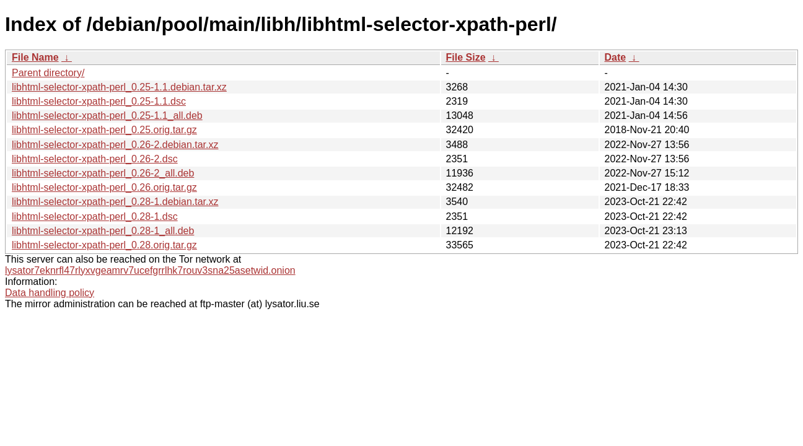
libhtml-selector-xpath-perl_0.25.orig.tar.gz (104, 130)
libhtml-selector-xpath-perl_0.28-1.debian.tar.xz (115, 201)
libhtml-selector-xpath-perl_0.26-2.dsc (95, 159)
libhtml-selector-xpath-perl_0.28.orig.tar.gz (104, 245)
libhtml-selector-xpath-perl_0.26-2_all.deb (103, 173)
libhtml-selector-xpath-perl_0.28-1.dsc (95, 216)
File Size (466, 57)
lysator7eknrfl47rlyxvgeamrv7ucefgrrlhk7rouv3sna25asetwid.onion (150, 270)
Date (615, 57)
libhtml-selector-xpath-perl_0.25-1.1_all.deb (107, 115)
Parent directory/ (48, 73)
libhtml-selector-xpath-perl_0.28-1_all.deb (103, 230)
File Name (35, 57)
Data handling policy (49, 292)
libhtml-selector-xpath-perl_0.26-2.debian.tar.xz (115, 144)
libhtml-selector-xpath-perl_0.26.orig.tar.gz (104, 187)
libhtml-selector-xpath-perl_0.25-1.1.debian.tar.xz (119, 87)
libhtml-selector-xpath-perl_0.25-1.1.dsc (99, 101)
